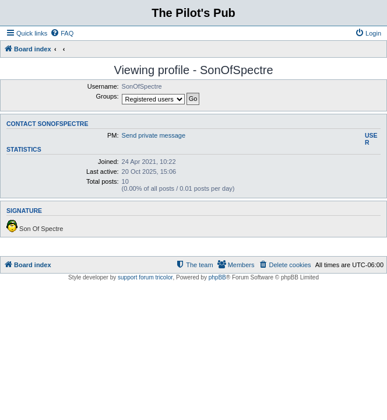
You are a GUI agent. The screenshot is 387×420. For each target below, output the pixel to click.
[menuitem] (61, 33)
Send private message (153, 135)
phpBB (217, 277)
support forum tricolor (145, 277)
